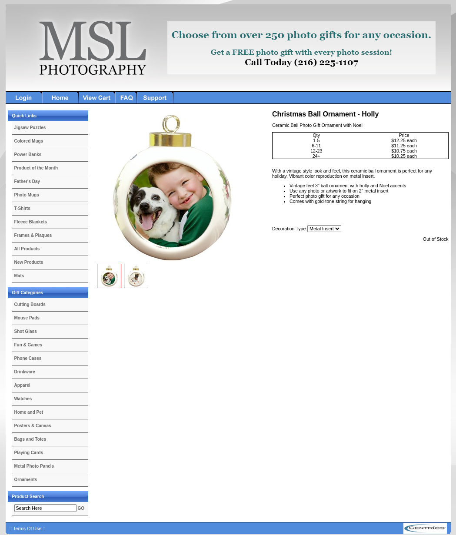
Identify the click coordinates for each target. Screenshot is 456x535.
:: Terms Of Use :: (28, 528)
